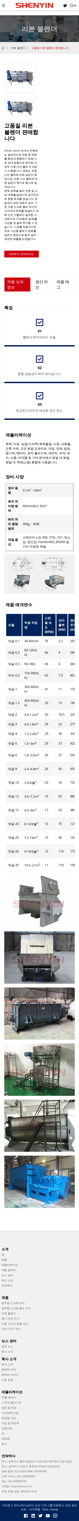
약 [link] (3, 1433)
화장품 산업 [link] (9, 1418)
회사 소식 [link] (7, 1351)
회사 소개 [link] (7, 1280)
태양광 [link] (6, 1438)
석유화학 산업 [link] (10, 1413)
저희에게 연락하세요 (21, 254)
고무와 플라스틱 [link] (11, 1402)
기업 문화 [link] (7, 1380)
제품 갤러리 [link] (9, 1270)
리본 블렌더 (18, 48)
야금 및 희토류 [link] (10, 1423)
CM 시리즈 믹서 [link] (11, 1329)
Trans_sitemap (50, 1509)
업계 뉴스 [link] (7, 1346)
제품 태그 (63, 284)
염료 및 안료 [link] (9, 1407)
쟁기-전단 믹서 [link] (10, 1318)
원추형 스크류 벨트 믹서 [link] (16, 1308)
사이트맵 (34, 1509)
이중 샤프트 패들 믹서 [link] (15, 1323)
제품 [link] (4, 1259)
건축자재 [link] (7, 1428)
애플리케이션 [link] (10, 1265)
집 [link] (3, 1254)
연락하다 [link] (7, 1285)
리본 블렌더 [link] (9, 1313)
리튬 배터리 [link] (9, 1397)
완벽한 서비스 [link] (10, 1374)
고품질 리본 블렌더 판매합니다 (50, 48)
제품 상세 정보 (15, 284)
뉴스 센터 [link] (7, 1275)
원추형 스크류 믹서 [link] (13, 1303)
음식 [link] (4, 1443)
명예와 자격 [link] (9, 1369)
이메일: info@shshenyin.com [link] (17, 1486)
